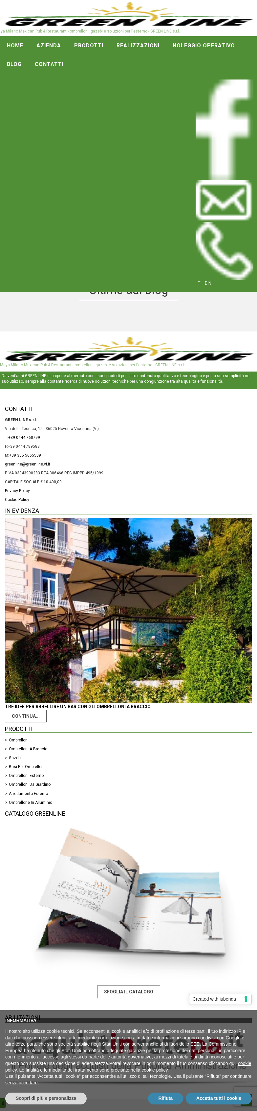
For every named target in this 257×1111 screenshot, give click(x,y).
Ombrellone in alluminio (30, 802)
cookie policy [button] (154, 1070)
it (199, 283)
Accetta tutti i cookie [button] (218, 1098)
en (208, 283)
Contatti (49, 64)
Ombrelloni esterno (26, 775)
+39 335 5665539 (25, 455)
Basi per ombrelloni (27, 766)
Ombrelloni (19, 740)
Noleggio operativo (204, 45)
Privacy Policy (17, 490)
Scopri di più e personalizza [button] (46, 1098)
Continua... (26, 716)
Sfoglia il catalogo (128, 991)
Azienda (48, 45)
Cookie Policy (17, 499)
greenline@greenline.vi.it (27, 464)
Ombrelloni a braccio (28, 749)
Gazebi (15, 758)
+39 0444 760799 (24, 437)
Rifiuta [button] (166, 1098)
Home (15, 45)
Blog (14, 64)
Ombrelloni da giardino (30, 784)
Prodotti (88, 45)
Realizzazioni (138, 45)
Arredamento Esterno (28, 793)
